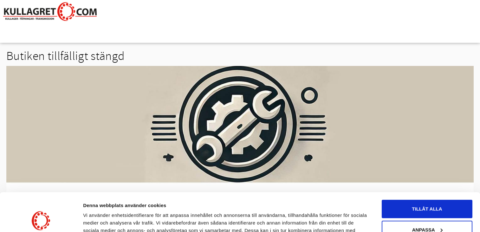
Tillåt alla (427, 173)
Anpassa (427, 193)
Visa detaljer (97, 219)
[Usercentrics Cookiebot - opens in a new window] (41, 219)
